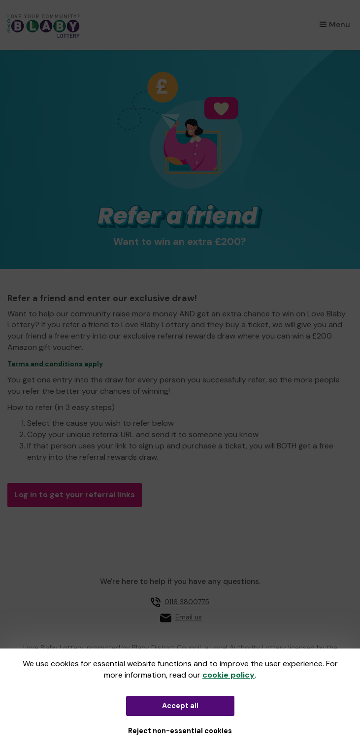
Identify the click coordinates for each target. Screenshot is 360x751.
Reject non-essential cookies (180, 730)
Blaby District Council (166, 647)
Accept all (180, 705)
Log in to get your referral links (74, 494)
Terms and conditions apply (55, 364)
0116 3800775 (186, 601)
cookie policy (228, 675)
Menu (335, 24)
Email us (188, 617)
